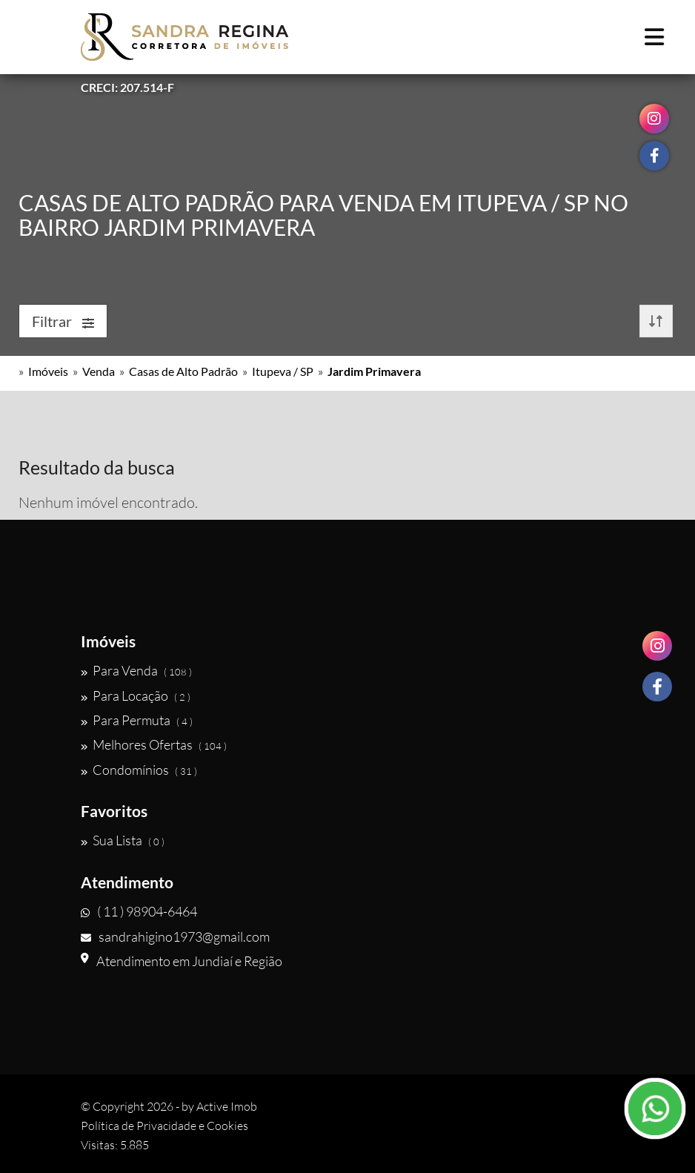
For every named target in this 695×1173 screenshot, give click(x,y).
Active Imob (226, 1106)
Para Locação (135, 695)
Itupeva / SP (282, 371)
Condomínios (139, 769)
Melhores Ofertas (154, 744)
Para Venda (136, 670)
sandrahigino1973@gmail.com (175, 936)
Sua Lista (122, 840)
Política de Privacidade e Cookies (164, 1125)
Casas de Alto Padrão (183, 371)
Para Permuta (137, 720)
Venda (98, 371)
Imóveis (48, 371)
